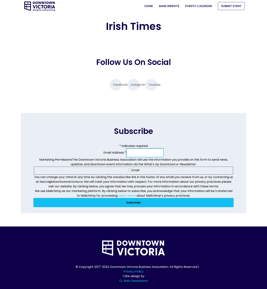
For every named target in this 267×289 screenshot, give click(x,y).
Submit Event (231, 6)
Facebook (117, 85)
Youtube (153, 85)
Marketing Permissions (55, 159)
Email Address (114, 152)
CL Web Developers (133, 281)
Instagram (135, 85)
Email (133, 170)
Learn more (127, 195)
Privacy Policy (133, 271)
